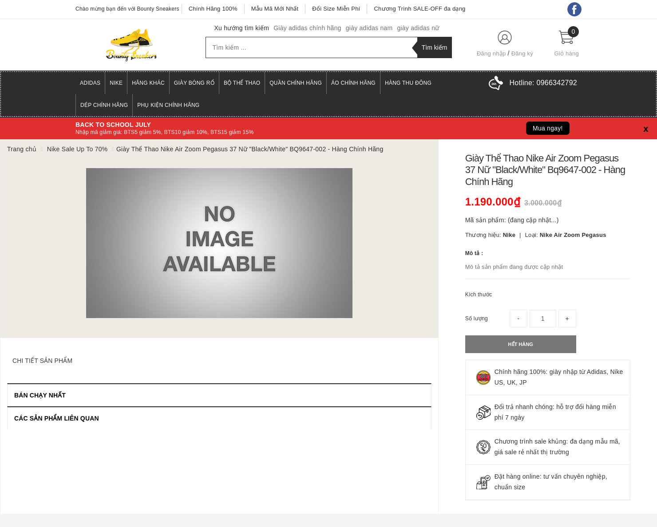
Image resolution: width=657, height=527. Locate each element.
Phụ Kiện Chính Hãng (168, 105)
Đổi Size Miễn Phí (336, 8)
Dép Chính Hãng (104, 105)
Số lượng (476, 318)
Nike (116, 83)
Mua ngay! (548, 128)
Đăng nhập (491, 53)
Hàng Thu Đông (408, 83)
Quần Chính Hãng (295, 83)
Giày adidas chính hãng (307, 27)
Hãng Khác (148, 83)
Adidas (90, 83)
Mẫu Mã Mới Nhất (275, 8)
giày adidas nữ (418, 27)
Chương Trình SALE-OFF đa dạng (419, 8)
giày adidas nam (369, 27)
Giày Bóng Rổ (194, 83)
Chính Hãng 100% (213, 8)
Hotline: (543, 83)
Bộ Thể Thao (242, 83)
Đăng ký (522, 53)
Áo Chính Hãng (353, 83)
